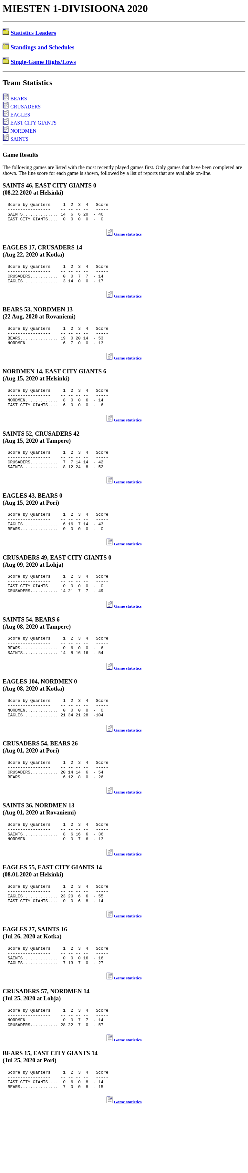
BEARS (18, 98)
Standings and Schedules (43, 47)
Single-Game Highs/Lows (43, 61)
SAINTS (19, 139)
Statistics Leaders (33, 32)
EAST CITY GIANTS (33, 123)
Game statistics (128, 238)
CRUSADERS (25, 106)
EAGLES (20, 114)
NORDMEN (23, 131)
